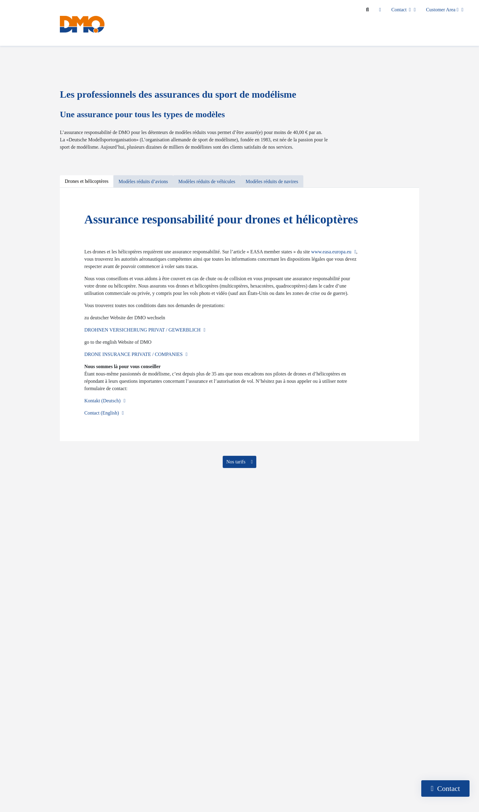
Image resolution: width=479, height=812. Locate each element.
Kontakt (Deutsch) (102, 400)
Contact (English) (101, 412)
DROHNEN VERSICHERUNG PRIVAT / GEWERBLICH (142, 329)
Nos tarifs (236, 461)
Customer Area (442, 9)
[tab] (86, 181)
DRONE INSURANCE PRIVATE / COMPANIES (133, 354)
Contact (401, 9)
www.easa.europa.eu (331, 251)
